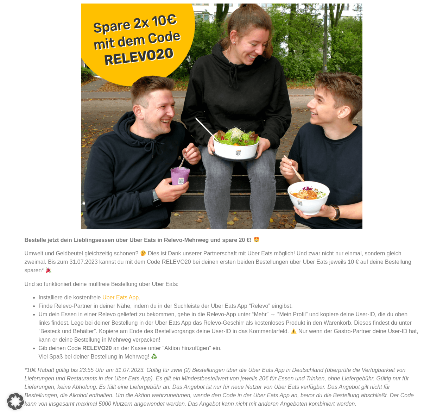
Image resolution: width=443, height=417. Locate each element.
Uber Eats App (120, 297)
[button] (15, 401)
